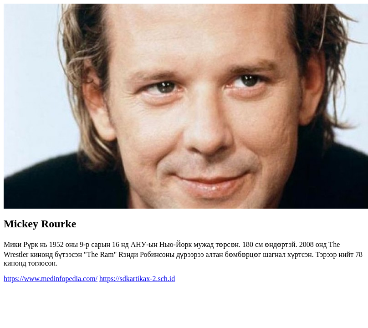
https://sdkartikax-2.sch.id (137, 278)
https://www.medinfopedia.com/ (50, 278)
